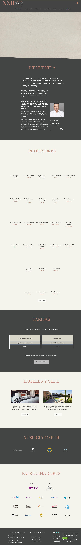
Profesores (47, 9)
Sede (54, 9)
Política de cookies (35, 538)
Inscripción (28, 9)
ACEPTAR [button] (65, 537)
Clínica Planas (11, 534)
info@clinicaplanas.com (16, 541)
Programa (38, 9)
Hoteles (61, 9)
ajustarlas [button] (75, 539)
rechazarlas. (70, 541)
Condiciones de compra (36, 540)
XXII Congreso (17, 9)
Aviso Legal (33, 535)
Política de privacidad (36, 536)
